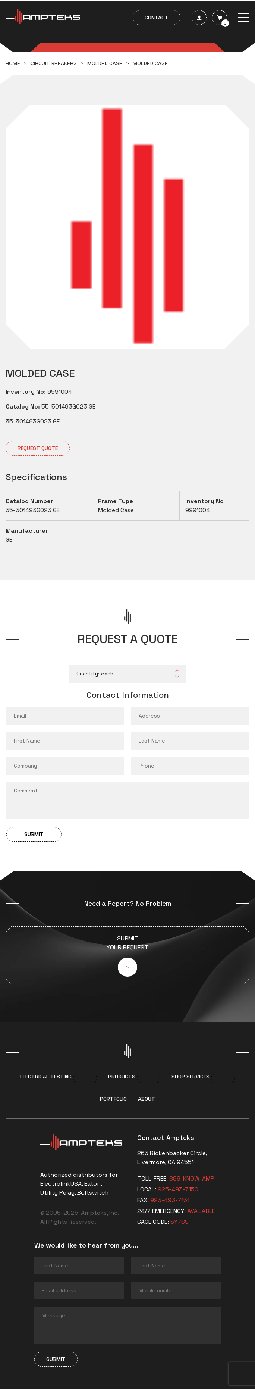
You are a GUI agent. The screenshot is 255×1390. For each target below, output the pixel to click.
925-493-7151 (169, 1201)
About (146, 1100)
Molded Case (104, 63)
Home (13, 63)
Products (121, 1078)
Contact (157, 17)
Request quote (38, 448)
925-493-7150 (178, 1191)
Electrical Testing (46, 1078)
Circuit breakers (54, 63)
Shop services (190, 1078)
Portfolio (113, 1100)
